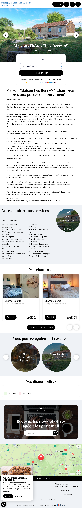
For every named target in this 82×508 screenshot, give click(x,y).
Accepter (8, 496)
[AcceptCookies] (3, 504)
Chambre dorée (53, 301)
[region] (17, 483)
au (43, 59)
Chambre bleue (13, 301)
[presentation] (6, 35)
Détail (10, 317)
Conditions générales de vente (49, 500)
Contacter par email (63, 494)
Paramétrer (19, 496)
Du (23, 59)
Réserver (25, 360)
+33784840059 (62, 490)
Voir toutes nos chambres (41, 327)
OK (55, 433)
